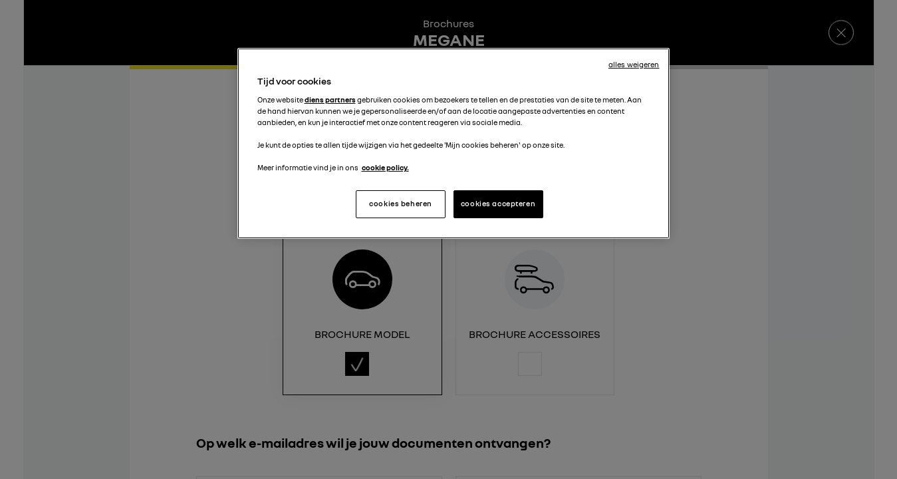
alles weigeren (634, 64)
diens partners (330, 99)
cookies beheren (400, 203)
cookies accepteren (498, 203)
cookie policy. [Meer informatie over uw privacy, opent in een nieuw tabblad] (385, 167)
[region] (453, 143)
